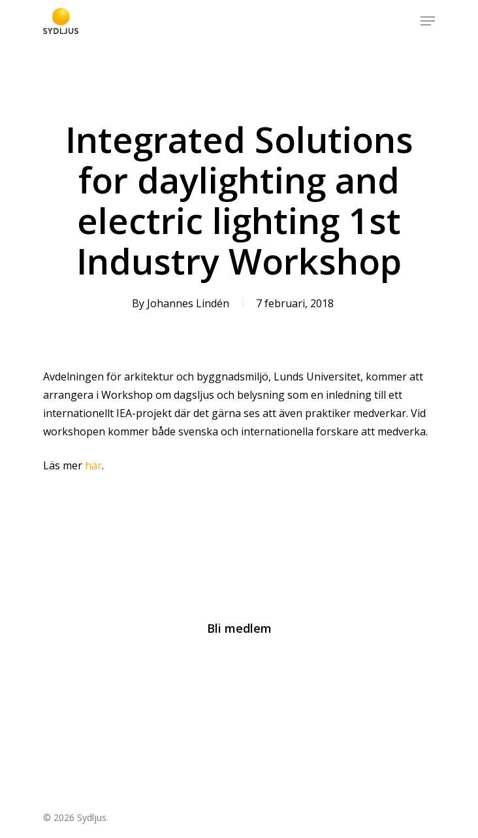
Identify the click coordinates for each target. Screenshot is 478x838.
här (93, 465)
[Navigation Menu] (428, 20)
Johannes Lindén (188, 303)
